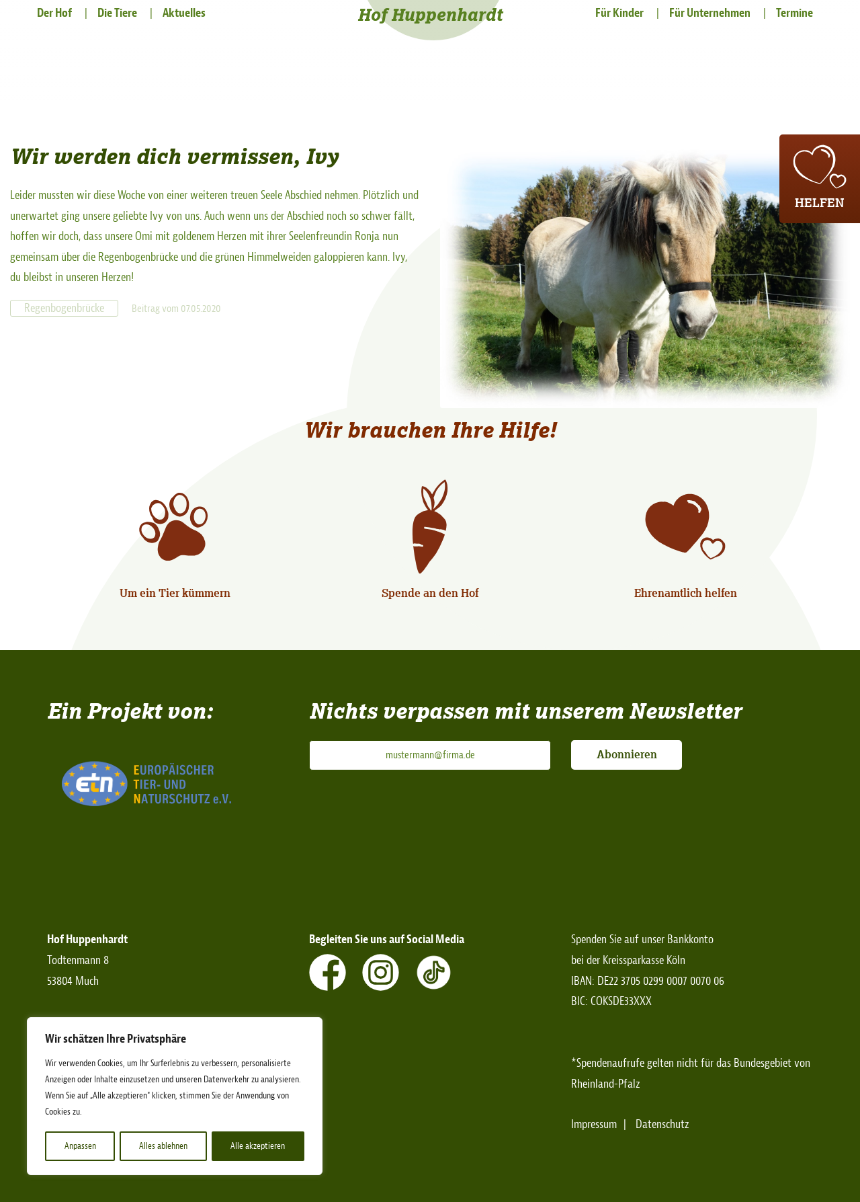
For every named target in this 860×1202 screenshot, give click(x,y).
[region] (174, 1096)
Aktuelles (184, 13)
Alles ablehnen (163, 1146)
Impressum (594, 1124)
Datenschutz (662, 1124)
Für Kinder (619, 13)
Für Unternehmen (709, 13)
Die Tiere (117, 13)
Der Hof (54, 13)
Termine (794, 13)
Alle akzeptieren (258, 1146)
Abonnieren (627, 754)
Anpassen (79, 1146)
